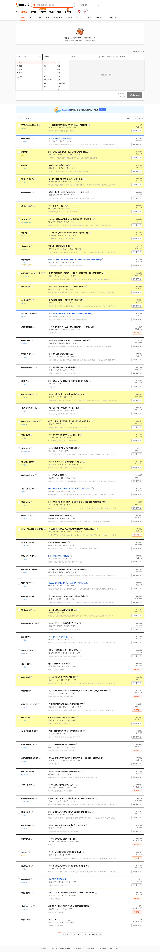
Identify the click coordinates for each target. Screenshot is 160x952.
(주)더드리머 (25, 920)
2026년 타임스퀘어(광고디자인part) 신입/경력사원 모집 (68, 152)
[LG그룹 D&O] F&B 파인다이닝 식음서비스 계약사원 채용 (68, 233)
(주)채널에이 (25, 677)
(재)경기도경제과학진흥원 (29, 758)
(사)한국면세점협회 (27, 367)
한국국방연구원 (26, 516)
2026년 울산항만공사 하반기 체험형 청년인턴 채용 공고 (67, 866)
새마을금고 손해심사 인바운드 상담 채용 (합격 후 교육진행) (68, 906)
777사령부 (25, 637)
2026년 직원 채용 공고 (56, 475)
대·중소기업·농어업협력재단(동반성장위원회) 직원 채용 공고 (69, 421)
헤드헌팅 (78, 18)
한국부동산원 (25, 246)
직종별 (31, 18)
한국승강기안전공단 (27, 556)
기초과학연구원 (26, 583)
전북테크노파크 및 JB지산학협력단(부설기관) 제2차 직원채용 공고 (71, 798)
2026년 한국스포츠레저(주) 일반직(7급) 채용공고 (65, 623)
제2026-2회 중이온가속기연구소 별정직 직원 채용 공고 (67, 583)
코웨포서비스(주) (26, 206)
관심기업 (28, 118)
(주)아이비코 (25, 839)
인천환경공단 (25, 138)
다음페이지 (96, 934)
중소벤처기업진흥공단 (28, 314)
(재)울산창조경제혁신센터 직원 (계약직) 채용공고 (65, 731)
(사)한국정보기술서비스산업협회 (32, 273)
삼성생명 (24, 852)
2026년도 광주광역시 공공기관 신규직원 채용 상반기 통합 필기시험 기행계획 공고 (76, 502)
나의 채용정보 (110, 18)
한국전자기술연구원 (27, 179)
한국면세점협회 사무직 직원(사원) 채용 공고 (63, 367)
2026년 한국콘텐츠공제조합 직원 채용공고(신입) (65, 771)
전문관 (87, 18)
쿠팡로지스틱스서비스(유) (29, 125)
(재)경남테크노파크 (27, 394)
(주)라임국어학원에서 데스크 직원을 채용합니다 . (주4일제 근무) (70, 327)
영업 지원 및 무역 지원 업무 (57, 664)
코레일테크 (24, 219)
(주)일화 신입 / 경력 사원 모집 (58, 165)
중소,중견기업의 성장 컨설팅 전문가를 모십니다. (64, 852)
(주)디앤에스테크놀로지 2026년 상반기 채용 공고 (65, 704)
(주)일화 (24, 165)
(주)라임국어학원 (26, 327)
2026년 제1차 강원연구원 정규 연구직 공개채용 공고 (66, 825)
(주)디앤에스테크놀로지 (29, 704)
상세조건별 (57, 18)
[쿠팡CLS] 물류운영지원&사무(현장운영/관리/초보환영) (67, 125)
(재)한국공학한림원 (27, 475)
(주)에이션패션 (26, 192)
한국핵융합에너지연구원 (29, 569)
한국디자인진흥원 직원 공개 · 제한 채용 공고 (63, 650)
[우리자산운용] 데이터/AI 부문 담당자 (61, 785)
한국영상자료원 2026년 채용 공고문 (60, 354)
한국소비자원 (25, 340)
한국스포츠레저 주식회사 (29, 623)
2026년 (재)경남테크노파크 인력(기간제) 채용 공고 (66, 394)
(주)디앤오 (24, 233)
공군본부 (24, 381)
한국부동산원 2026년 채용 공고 (59, 246)
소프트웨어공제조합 (27, 543)
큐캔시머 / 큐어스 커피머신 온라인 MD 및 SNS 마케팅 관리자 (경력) (71, 892)
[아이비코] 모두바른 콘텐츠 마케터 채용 (62, 839)
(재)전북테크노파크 (27, 798)
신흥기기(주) (25, 664)
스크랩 (19, 118)
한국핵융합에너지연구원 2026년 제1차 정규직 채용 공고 (67, 569)
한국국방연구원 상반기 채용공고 (59, 515)
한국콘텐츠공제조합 (27, 771)
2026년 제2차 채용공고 (56, 206)
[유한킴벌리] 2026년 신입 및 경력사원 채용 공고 (65, 300)
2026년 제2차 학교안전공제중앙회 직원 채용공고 (65, 461)
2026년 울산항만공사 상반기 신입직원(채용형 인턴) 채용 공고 (69, 812)
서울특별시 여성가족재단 (29, 408)
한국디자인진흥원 (27, 650)
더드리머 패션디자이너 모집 (57, 919)
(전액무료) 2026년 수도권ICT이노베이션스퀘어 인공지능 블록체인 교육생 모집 (75, 273)
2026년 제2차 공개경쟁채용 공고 (59, 138)
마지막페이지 (100, 934)
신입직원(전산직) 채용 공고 (57, 542)
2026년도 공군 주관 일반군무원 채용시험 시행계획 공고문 (68, 381)
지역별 (23, 18)
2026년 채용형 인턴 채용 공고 (58, 556)
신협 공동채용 (25, 287)
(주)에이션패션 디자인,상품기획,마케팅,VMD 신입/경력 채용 (68, 192)
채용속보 (69, 18)
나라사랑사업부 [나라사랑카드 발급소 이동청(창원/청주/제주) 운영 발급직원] (74, 259)
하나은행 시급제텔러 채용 (57, 879)
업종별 (47, 18)
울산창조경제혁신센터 (28, 731)
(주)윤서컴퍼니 (26, 893)
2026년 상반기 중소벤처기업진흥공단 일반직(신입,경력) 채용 (69, 313)
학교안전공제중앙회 (27, 462)
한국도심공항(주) (26, 610)
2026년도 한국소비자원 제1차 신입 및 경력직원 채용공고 (68, 340)
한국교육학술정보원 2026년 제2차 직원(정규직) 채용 (66, 596)
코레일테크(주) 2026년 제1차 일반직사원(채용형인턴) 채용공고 (70, 219)
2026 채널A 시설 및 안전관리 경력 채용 (62, 677)
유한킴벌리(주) (26, 300)
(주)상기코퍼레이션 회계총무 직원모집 (61, 744)
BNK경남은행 (25, 718)
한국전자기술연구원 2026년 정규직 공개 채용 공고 (65, 179)
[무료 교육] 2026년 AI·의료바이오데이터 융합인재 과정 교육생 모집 (71, 529)
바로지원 (136, 333)
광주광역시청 (25, 502)
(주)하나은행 (25, 260)
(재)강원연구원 (26, 825)
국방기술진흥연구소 (27, 489)
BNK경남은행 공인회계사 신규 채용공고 (62, 717)
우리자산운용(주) (26, 785)
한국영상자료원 (26, 354)
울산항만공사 (25, 812)
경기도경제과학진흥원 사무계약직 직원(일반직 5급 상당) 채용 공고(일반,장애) (75, 758)
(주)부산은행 (25, 435)
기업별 (39, 18)
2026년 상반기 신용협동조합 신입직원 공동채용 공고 (66, 286)
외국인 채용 (99, 18)
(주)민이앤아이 (26, 691)
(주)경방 (24, 152)
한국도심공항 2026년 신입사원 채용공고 (62, 610)
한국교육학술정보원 (27, 596)
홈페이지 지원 (137, 131)
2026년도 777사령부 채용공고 (59, 637)
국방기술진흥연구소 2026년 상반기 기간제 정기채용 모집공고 (69, 488)
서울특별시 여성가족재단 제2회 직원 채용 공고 (64, 408)
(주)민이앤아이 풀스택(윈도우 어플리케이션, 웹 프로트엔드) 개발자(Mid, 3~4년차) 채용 (78, 690)
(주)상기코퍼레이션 (27, 745)
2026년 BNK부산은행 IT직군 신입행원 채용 (63, 435)
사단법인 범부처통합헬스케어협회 (32, 529)
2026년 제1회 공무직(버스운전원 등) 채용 (63, 448)
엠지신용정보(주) (26, 906)
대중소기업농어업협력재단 (30, 421)
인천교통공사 (25, 448)
